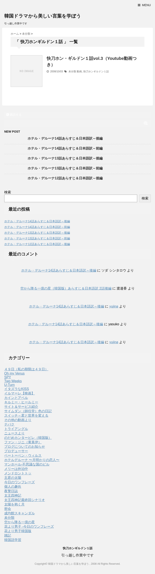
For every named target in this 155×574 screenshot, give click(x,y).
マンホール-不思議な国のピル (26, 464)
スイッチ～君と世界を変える (26, 415)
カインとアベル (16, 398)
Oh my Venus (14, 373)
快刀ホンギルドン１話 (96, 71)
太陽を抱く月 (14, 504)
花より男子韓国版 (17, 531)
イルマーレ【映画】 (19, 393)
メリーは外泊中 (16, 469)
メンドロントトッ (17, 473)
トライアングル (16, 429)
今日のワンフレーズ (19, 482)
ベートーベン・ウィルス (23, 455)
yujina (113, 306)
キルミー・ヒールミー (21, 402)
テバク (9, 424)
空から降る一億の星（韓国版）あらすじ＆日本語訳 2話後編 (65, 288)
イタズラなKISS (16, 389)
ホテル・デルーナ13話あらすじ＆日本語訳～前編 (65, 168)
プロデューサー (16, 451)
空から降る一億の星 (19, 522)
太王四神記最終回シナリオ (24, 500)
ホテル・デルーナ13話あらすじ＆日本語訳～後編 (65, 158)
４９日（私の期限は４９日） (26, 369)
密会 (7, 509)
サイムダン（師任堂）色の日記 (28, 411)
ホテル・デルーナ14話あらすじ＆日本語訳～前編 (65, 148)
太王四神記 (12, 495)
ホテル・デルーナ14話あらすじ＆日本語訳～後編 (65, 138)
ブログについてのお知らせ (24, 446)
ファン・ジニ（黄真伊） (23, 442)
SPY (7, 377)
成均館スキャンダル (19, 513)
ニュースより (14, 433)
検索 (7, 192)
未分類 (72, 71)
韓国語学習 (12, 540)
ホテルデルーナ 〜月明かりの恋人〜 (31, 460)
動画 (79, 71)
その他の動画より (17, 420)
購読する (14, 114)
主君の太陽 (12, 477)
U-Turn (9, 385)
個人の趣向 (12, 486)
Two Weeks (13, 381)
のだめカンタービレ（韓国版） (28, 437)
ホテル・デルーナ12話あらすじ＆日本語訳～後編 (65, 178)
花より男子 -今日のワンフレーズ (29, 526)
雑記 (7, 535)
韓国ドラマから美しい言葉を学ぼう (42, 16)
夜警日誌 (11, 491)
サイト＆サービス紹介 (21, 406)
